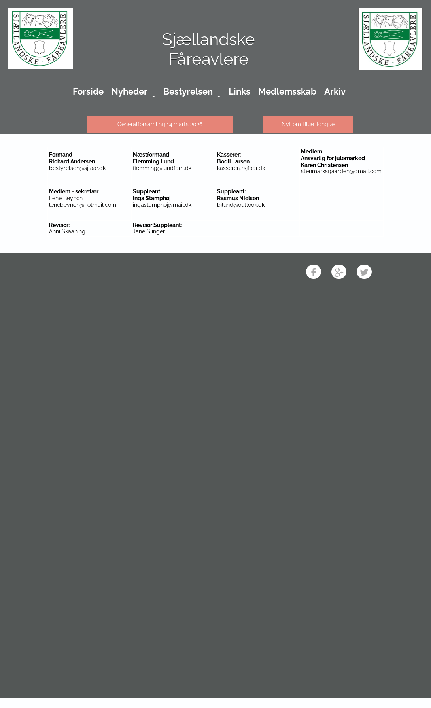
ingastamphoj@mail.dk (162, 205)
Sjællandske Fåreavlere (208, 49)
